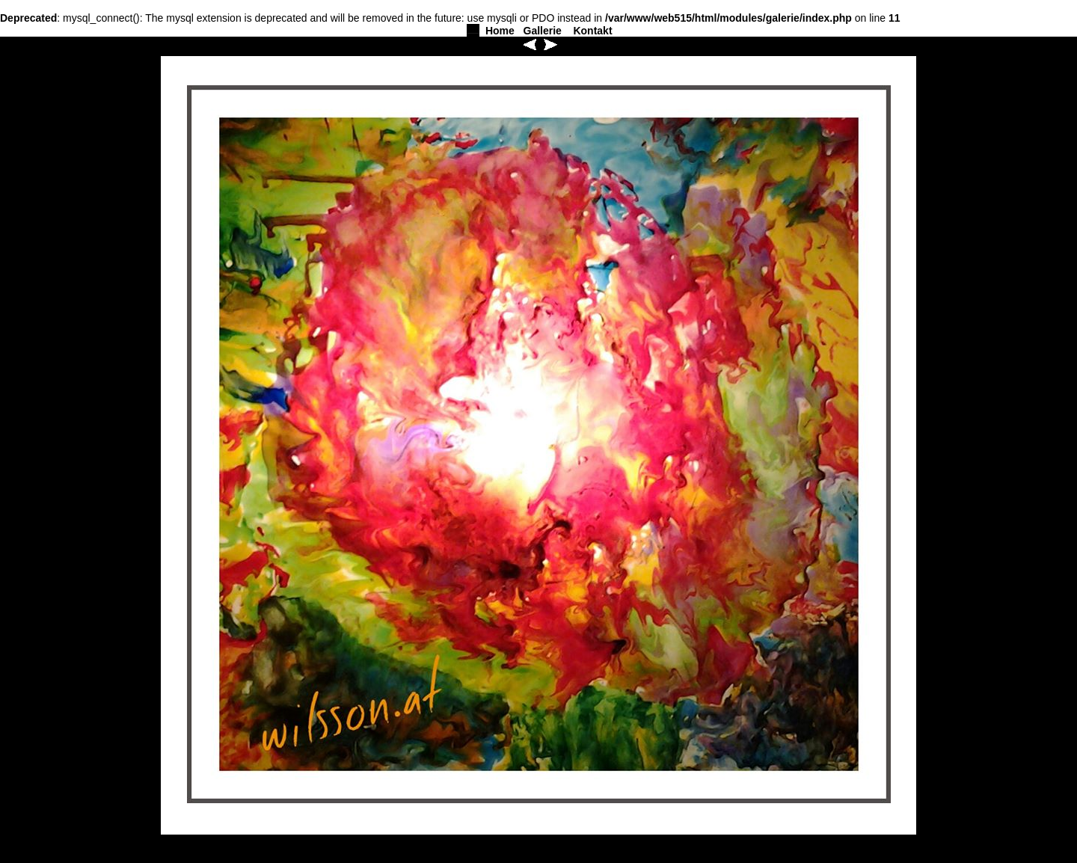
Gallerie (543, 31)
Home (500, 31)
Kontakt (592, 31)
